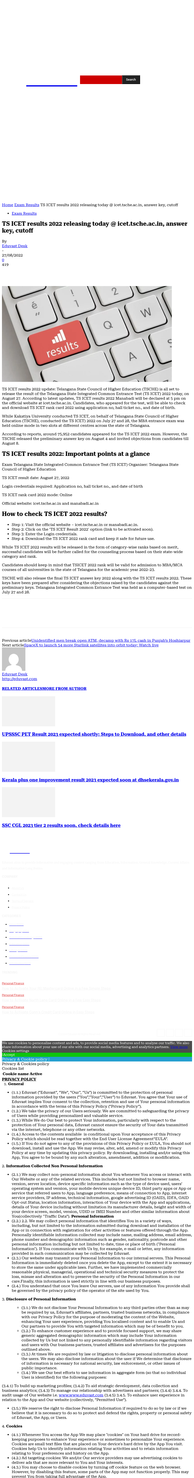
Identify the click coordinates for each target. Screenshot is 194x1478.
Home (7, 205)
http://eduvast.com (19, 678)
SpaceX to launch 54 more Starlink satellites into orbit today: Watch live (91, 645)
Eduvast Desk (15, 246)
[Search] (131, 79)
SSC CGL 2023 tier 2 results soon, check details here (61, 825)
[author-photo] (13, 669)
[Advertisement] (97, 166)
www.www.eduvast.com (81, 1393)
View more (179, 1045)
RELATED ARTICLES (22, 688)
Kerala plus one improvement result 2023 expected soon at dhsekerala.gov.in (90, 780)
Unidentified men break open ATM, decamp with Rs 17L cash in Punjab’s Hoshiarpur (110, 640)
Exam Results (26, 205)
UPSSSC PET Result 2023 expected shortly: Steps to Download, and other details (94, 734)
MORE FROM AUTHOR (64, 688)
